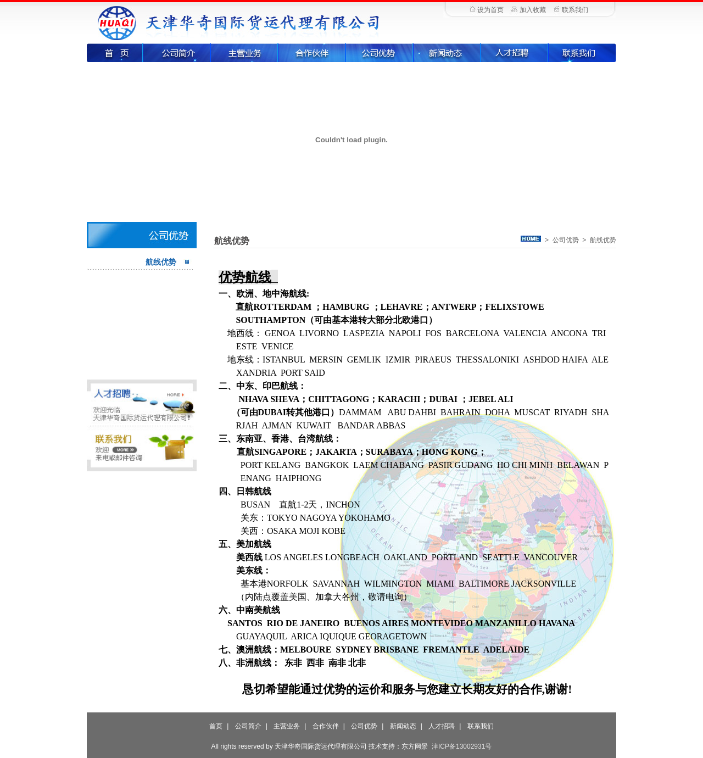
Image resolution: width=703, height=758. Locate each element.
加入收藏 (533, 10)
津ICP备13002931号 (462, 746)
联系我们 (575, 10)
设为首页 (490, 10)
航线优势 (161, 262)
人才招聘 (515, 52)
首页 (115, 52)
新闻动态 (447, 52)
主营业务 (244, 52)
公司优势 (380, 52)
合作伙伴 (312, 52)
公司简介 (177, 52)
